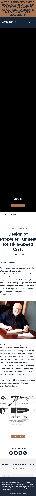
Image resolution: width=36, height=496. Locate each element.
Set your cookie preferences (18, 493)
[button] (29, 22)
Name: (4, 473)
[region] (18, 486)
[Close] (34, 480)
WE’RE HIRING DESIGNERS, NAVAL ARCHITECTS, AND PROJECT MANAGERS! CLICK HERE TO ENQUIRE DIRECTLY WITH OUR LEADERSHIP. (18, 8)
